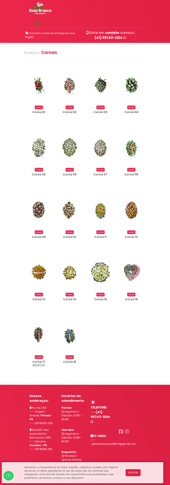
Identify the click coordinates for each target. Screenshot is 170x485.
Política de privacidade (92, 474)
